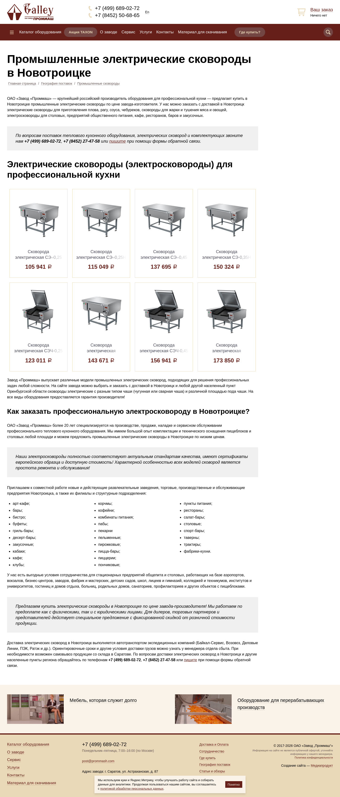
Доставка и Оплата (214, 744)
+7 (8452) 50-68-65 (117, 15)
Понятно (234, 784)
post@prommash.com (98, 761)
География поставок (56, 83)
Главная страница (22, 83)
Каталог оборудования (40, 32)
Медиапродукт (322, 765)
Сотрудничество (211, 751)
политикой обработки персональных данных (132, 788)
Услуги (146, 32)
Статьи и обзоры (212, 771)
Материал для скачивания (202, 32)
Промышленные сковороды (98, 83)
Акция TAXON (81, 32)
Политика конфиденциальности (314, 757)
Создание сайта (293, 765)
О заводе (108, 32)
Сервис (128, 32)
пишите (117, 141)
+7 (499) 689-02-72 (117, 8)
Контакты (165, 32)
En (147, 12)
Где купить (207, 758)
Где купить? (249, 32)
